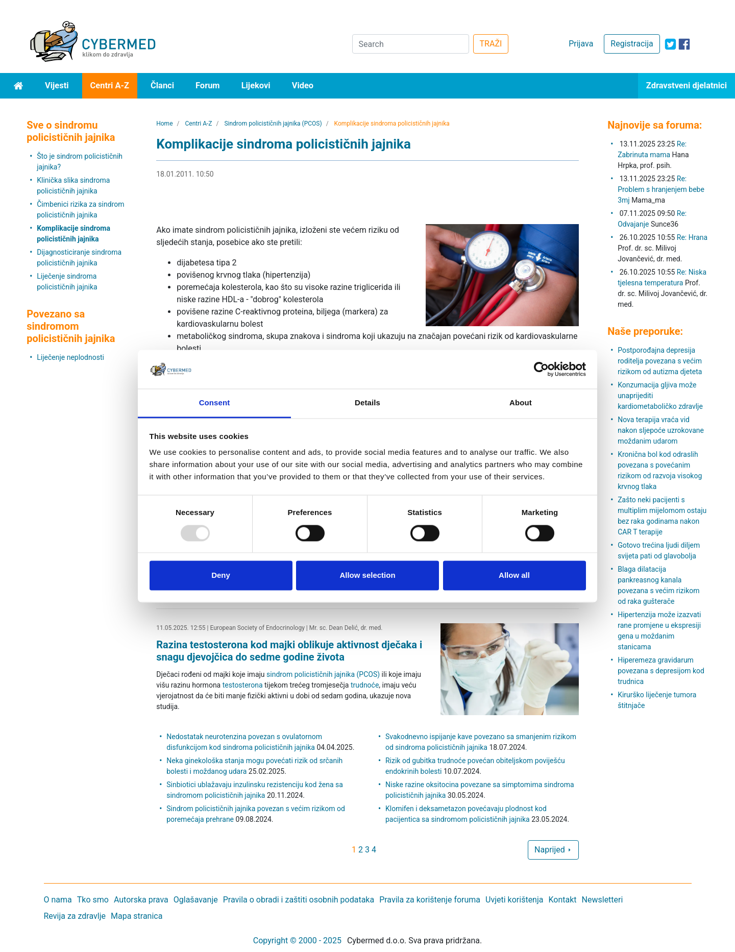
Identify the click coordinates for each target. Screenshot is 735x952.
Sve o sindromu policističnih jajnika (71, 131)
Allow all (514, 575)
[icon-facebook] (684, 44)
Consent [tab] (214, 403)
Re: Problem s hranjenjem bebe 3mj (661, 189)
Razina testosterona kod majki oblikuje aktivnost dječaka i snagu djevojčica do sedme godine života (289, 651)
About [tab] (520, 403)
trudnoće (365, 685)
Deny (220, 575)
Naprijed (553, 850)
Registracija (631, 43)
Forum (207, 85)
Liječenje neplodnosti (70, 357)
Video (303, 85)
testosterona (243, 685)
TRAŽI (491, 43)
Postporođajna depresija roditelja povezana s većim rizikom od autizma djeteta (660, 361)
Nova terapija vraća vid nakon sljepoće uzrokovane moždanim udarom (661, 430)
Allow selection (367, 575)
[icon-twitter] (670, 44)
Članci (162, 85)
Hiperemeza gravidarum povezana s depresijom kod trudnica (661, 671)
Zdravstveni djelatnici (686, 85)
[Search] (410, 44)
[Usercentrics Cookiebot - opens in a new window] (541, 369)
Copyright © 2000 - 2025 (297, 940)
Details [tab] (367, 403)
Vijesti (57, 85)
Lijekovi (256, 85)
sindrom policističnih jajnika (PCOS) (323, 674)
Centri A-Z (109, 85)
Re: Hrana (692, 237)
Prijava (581, 43)
